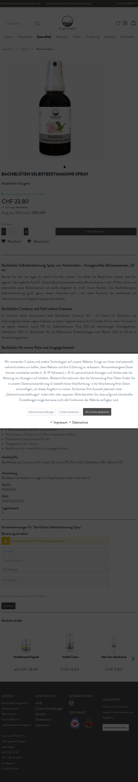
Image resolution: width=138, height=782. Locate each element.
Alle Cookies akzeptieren (97, 412)
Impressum (59, 422)
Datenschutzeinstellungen (41, 412)
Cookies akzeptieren (69, 412)
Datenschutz (78, 422)
